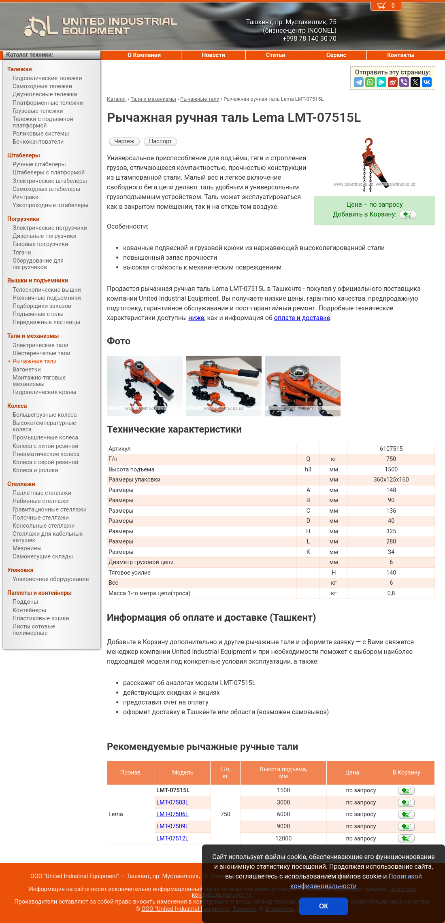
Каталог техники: (29, 54)
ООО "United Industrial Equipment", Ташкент (198, 909)
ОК (323, 906)
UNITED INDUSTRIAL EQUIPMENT (90, 26)
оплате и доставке (302, 318)
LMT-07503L (172, 802)
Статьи (275, 55)
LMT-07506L (172, 814)
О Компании (144, 55)
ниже (196, 318)
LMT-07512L (172, 838)
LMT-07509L (172, 826)
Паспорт (160, 141)
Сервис (336, 55)
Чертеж (124, 141)
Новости (213, 55)
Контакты (401, 55)
